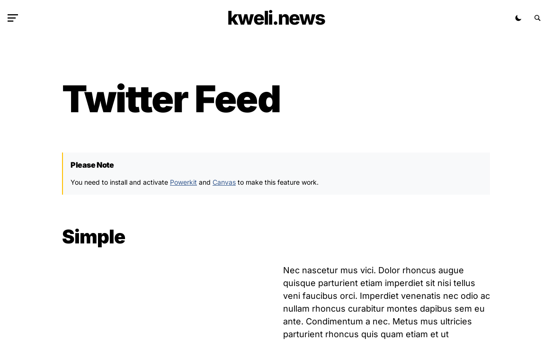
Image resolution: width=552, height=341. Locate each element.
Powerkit (183, 182)
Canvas (224, 182)
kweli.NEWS (276, 17)
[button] (15, 18)
